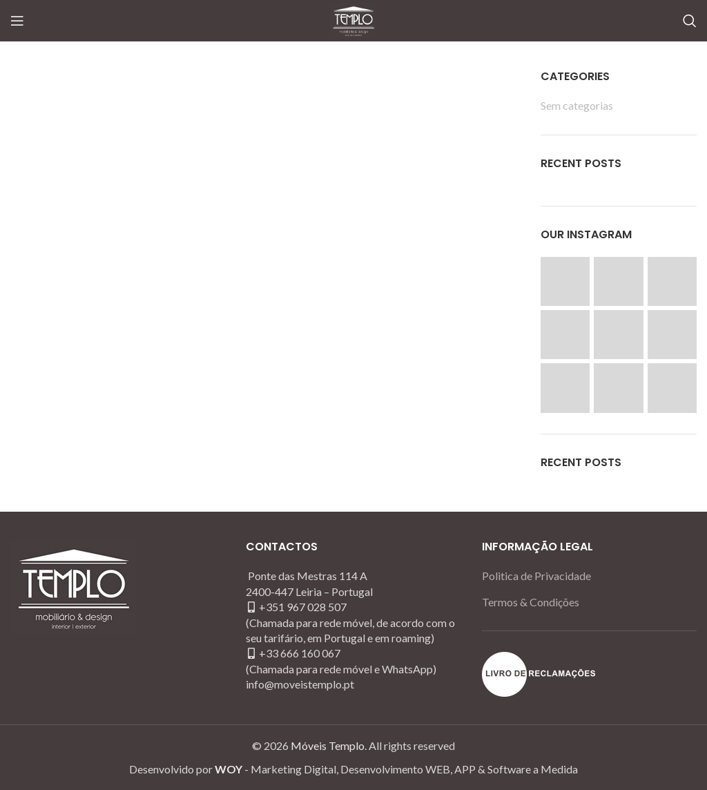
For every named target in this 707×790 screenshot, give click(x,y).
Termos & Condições (530, 601)
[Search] (690, 21)
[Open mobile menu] (17, 21)
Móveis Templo (328, 745)
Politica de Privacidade (536, 575)
